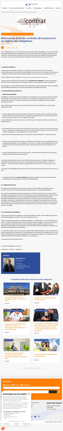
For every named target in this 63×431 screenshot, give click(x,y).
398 (36, 369)
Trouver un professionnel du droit (16, 8)
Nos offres (28, 8)
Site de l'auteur (20, 268)
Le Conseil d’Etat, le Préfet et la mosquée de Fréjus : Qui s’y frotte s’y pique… (16, 299)
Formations (58, 8)
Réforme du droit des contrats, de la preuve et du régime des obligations (21, 12)
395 (29, 369)
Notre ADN (4, 8)
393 (24, 369)
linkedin (31, 417)
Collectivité (26, 385)
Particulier (8, 385)
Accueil (2, 12)
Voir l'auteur (19, 263)
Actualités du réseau (48, 8)
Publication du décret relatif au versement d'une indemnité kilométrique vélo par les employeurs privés (16, 356)
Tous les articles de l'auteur (23, 266)
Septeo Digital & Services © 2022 (53, 423)
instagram (39, 417)
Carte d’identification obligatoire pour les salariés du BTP (44, 356)
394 (27, 369)
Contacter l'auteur (21, 265)
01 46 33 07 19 (53, 410)
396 (31, 369)
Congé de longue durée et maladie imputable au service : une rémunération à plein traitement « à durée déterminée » (16, 327)
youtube (35, 417)
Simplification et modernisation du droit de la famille (45, 299)
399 (39, 369)
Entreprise (17, 385)
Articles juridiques (37, 8)
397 (34, 369)
